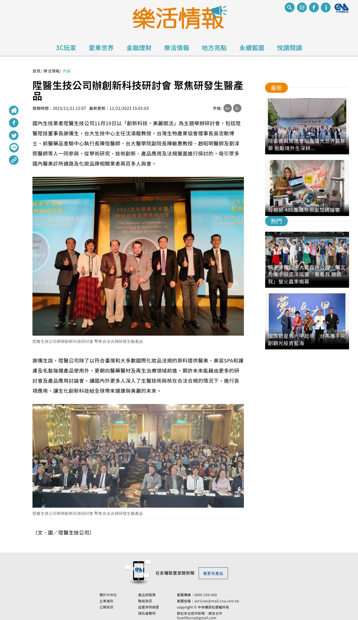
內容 (67, 71)
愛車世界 (101, 47)
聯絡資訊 (160, 600)
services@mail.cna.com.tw (231, 600)
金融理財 (139, 47)
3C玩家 (66, 47)
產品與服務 (162, 594)
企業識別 (121, 600)
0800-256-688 (220, 594)
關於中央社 (123, 594)
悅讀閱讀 (289, 47)
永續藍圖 (252, 47)
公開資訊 (121, 606)
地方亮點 (214, 47)
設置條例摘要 (163, 606)
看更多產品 (213, 573)
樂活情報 (176, 47)
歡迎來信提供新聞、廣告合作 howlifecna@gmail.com (214, 615)
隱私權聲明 (162, 612)
